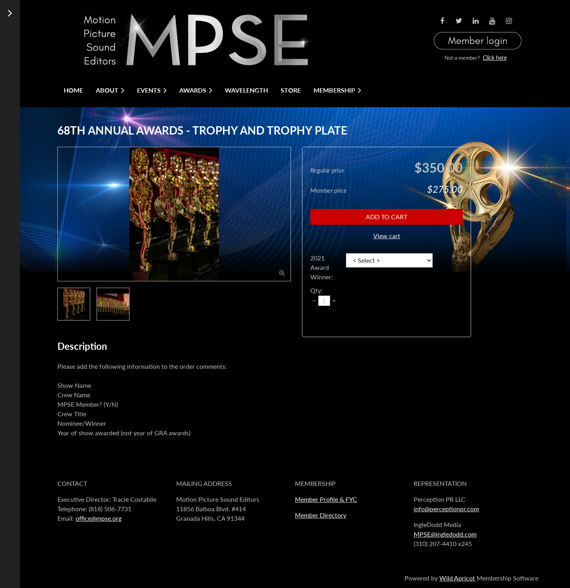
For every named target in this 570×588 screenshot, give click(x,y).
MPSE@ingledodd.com (445, 534)
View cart (386, 235)
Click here (495, 57)
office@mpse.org (99, 518)
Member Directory (320, 515)
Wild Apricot (457, 578)
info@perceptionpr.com (446, 508)
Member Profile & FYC (326, 499)
